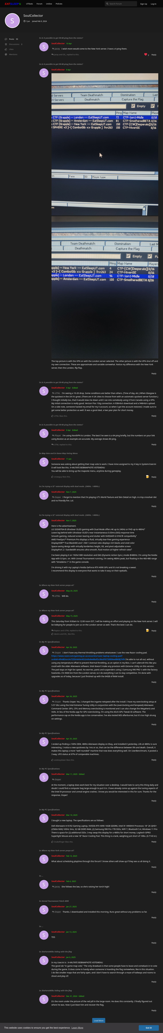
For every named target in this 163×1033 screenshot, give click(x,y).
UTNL (57, 393)
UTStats (29, 3)
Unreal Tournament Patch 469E (55, 901)
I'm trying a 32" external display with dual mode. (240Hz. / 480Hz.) (71, 486)
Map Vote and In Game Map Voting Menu (60, 453)
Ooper (58, 497)
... (42, 876)
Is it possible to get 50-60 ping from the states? (62, 38)
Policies (59, 3)
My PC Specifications (51, 642)
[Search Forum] (121, 3)
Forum (39, 3)
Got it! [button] (149, 1028)
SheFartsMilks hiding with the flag (57, 951)
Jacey (57, 48)
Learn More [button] (77, 1028)
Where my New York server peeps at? (58, 585)
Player (58, 435)
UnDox (49, 3)
